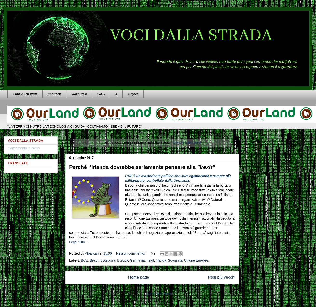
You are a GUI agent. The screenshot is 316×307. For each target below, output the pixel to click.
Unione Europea (196, 260)
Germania (137, 260)
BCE (84, 260)
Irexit (150, 260)
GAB (101, 94)
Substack (54, 94)
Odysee (133, 94)
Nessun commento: (131, 253)
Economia (107, 260)
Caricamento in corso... (25, 148)
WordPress (79, 94)
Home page (138, 277)
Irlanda (161, 260)
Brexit (94, 260)
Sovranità (175, 260)
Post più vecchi (221, 277)
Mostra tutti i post (187, 142)
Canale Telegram (25, 94)
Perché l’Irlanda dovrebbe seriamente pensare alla (142, 167)
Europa (122, 260)
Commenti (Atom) (160, 294)
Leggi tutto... (78, 242)
